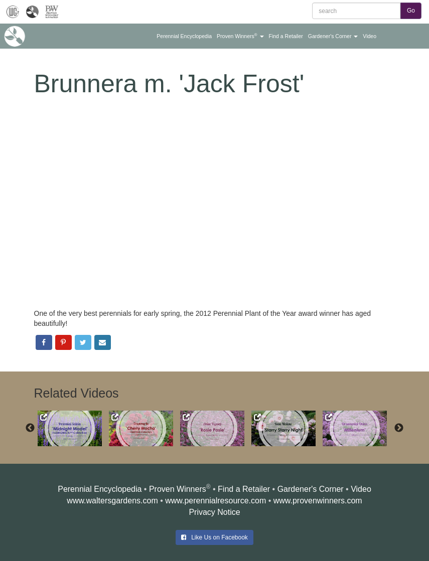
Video (361, 489)
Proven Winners (177, 489)
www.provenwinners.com (317, 500)
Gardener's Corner (310, 489)
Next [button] (399, 428)
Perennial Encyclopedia (99, 489)
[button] (184, 36)
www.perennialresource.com (215, 500)
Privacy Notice (214, 512)
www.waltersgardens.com (112, 500)
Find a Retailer (244, 489)
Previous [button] (30, 428)
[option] (73, 429)
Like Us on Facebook (214, 537)
